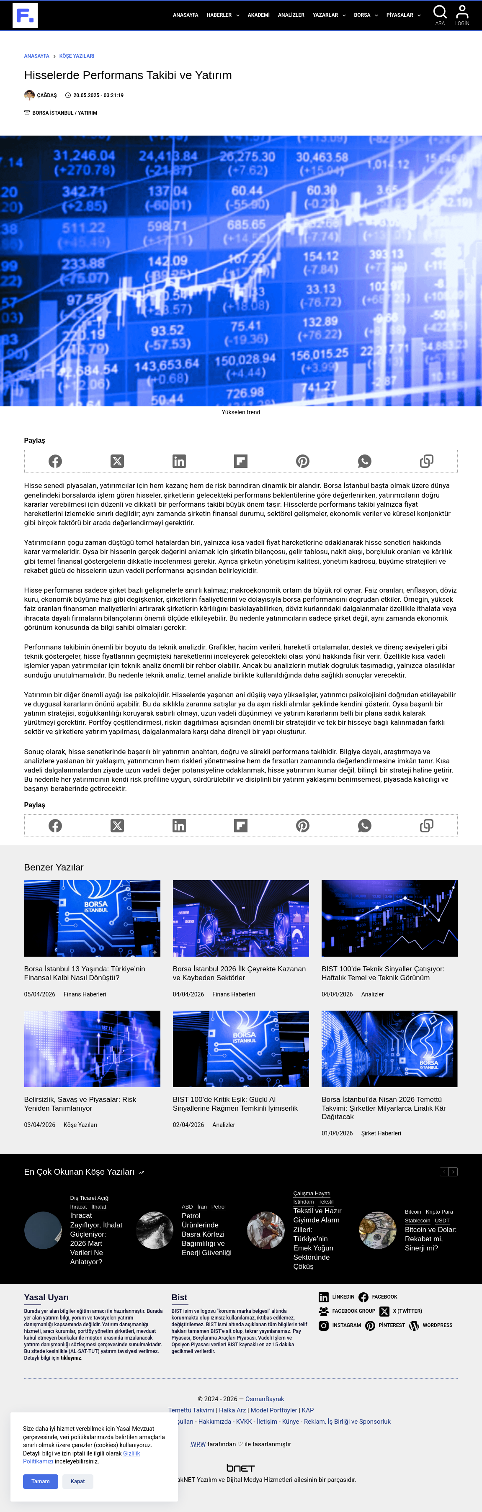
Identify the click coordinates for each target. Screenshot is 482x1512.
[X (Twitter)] (117, 461)
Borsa (367, 15)
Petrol (218, 1207)
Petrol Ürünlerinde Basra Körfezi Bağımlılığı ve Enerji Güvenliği (207, 1234)
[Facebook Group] (347, 1312)
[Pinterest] (303, 461)
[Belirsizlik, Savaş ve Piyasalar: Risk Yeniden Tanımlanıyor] (92, 1049)
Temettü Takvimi (191, 1410)
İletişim (267, 1421)
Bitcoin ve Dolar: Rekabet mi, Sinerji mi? (431, 1239)
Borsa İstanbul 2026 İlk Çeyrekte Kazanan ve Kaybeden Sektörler (239, 973)
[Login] (462, 15)
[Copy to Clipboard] (427, 461)
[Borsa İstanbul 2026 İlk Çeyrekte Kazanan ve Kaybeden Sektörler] (241, 918)
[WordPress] (430, 1326)
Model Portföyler (273, 1410)
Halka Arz (232, 1410)
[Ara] (440, 15)
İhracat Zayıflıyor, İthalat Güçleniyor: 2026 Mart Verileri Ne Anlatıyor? (96, 1239)
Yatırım (87, 113)
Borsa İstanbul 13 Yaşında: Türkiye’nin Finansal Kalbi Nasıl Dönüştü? (84, 973)
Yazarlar (331, 15)
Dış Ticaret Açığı (90, 1198)
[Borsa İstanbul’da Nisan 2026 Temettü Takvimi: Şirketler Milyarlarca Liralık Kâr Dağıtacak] (390, 1049)
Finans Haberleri (85, 994)
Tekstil (325, 1202)
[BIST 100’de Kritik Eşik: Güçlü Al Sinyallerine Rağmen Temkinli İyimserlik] (241, 1049)
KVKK (244, 1421)
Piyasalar (405, 15)
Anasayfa (185, 15)
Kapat (78, 1481)
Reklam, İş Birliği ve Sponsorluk (347, 1421)
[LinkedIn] (179, 461)
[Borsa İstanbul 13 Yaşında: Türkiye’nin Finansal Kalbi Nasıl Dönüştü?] (92, 918)
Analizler (291, 15)
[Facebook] (56, 461)
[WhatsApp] (365, 461)
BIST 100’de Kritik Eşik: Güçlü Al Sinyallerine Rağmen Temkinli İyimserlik (235, 1104)
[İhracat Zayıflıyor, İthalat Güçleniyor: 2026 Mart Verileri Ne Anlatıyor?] (43, 1230)
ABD (187, 1207)
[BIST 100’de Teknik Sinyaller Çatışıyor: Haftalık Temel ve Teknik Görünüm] (390, 918)
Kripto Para (439, 1212)
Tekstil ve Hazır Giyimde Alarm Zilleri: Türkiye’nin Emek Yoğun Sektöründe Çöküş (317, 1239)
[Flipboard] (241, 461)
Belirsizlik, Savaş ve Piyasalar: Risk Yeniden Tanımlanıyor (80, 1104)
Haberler (225, 15)
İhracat (78, 1207)
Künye (290, 1421)
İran (202, 1207)
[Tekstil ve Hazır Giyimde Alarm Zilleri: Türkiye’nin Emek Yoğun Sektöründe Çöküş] (266, 1230)
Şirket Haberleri (381, 1133)
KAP (308, 1410)
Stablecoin (417, 1220)
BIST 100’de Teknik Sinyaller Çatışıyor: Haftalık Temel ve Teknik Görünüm (383, 973)
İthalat (98, 1207)
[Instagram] (340, 1326)
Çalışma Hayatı (311, 1193)
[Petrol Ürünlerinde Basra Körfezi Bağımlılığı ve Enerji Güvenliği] (154, 1230)
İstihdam (303, 1202)
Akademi (259, 15)
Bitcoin (413, 1212)
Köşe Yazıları (80, 1125)
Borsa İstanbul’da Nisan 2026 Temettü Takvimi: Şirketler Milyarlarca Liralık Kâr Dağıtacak (384, 1108)
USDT (442, 1220)
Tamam (40, 1481)
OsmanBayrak (264, 1399)
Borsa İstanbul (53, 113)
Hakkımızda (215, 1421)
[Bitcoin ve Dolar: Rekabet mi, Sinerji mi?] (378, 1230)
